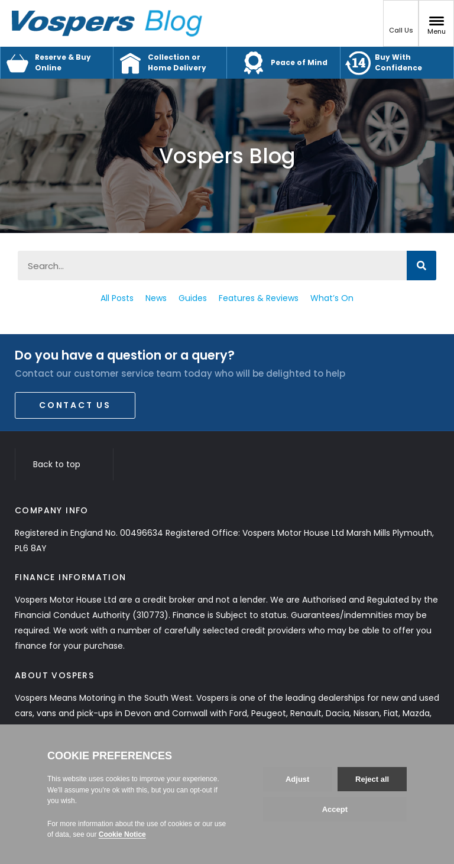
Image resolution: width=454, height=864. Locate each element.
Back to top (64, 464)
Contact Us (75, 405)
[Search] (421, 265)
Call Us (401, 26)
